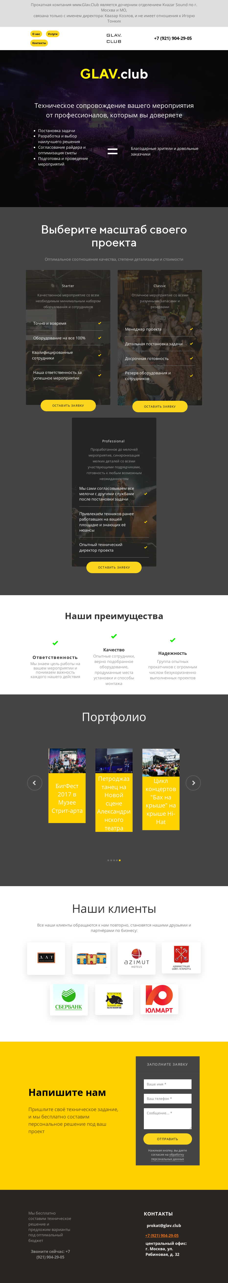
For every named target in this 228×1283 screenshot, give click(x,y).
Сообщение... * (167, 1119)
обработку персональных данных (167, 1156)
